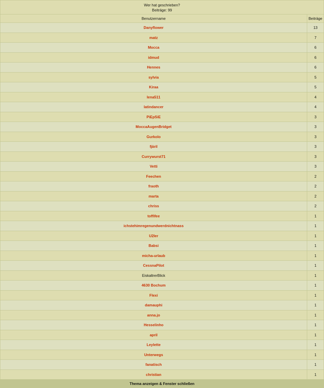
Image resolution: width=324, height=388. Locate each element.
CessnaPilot (153, 265)
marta (154, 196)
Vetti (153, 166)
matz (153, 38)
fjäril (153, 146)
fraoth (153, 186)
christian (153, 375)
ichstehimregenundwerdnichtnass (154, 226)
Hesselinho (154, 325)
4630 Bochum (153, 285)
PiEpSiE (154, 117)
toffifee (154, 216)
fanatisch (154, 364)
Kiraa (153, 87)
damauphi (153, 305)
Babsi (154, 246)
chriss (153, 206)
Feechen (153, 176)
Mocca (153, 47)
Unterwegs (153, 355)
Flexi (153, 295)
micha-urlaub (153, 256)
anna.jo (153, 315)
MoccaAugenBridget (154, 127)
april (153, 335)
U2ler (153, 236)
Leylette (154, 345)
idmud (153, 57)
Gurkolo (154, 137)
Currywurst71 (154, 157)
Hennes (153, 67)
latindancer (154, 107)
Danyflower (153, 28)
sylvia (154, 77)
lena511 (153, 97)
